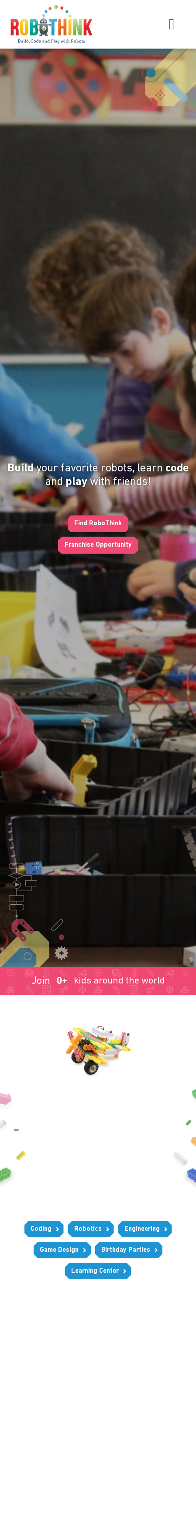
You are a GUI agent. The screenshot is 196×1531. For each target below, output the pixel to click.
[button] (171, 24)
